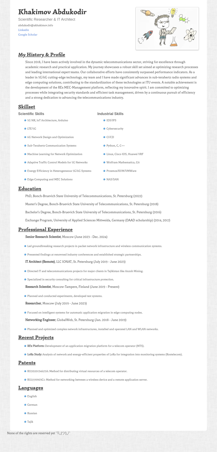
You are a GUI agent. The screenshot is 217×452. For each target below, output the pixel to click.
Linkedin (23, 30)
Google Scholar (27, 34)
